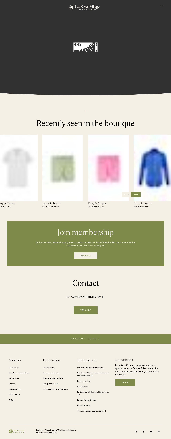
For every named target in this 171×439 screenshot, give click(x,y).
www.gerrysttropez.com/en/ (86, 297)
